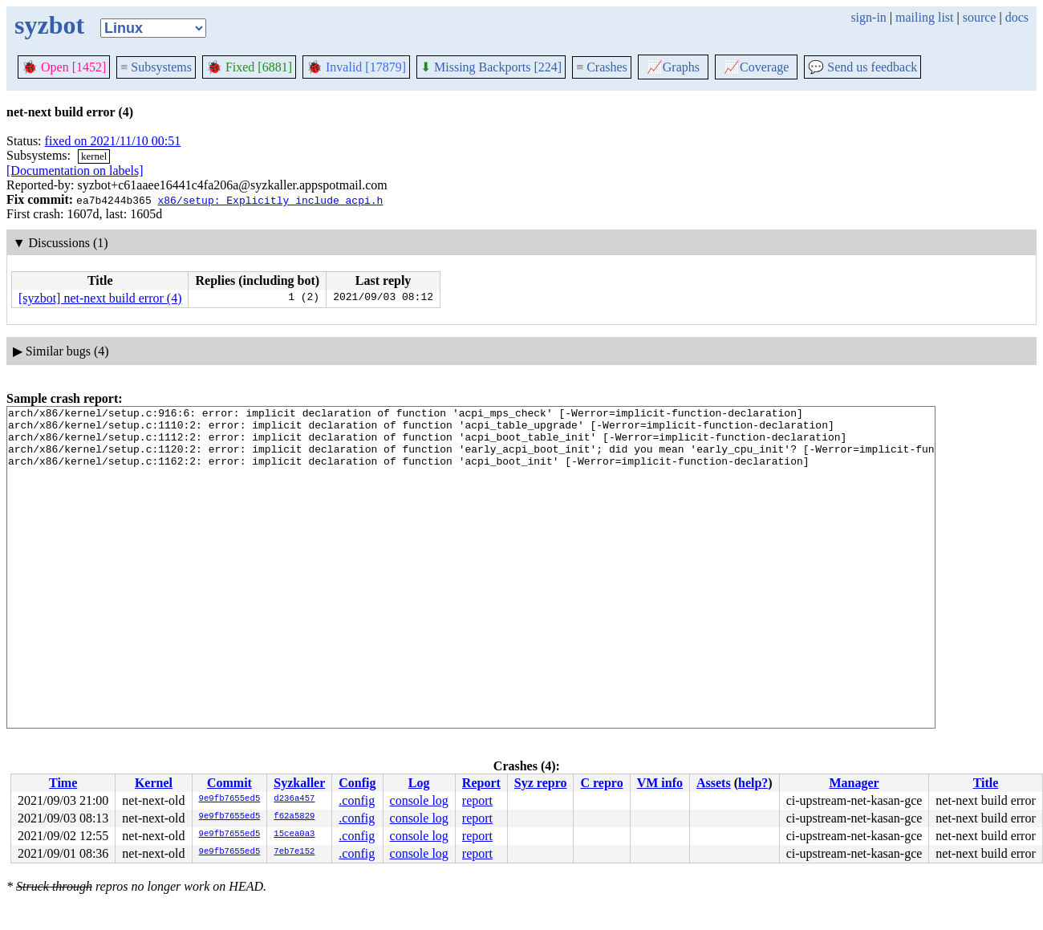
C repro (601, 783)
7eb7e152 (294, 852)
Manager (854, 783)
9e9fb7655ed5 (230, 799)
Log (419, 783)
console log (419, 800)
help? (753, 783)
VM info (660, 783)
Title (986, 783)
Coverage (756, 67)
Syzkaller (299, 783)
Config (357, 783)
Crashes (601, 67)
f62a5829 (294, 816)
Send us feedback (862, 67)
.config (357, 800)
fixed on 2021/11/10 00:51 (113, 141)
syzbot (49, 24)
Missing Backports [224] (491, 67)
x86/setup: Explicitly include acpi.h (270, 200)
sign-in (868, 17)
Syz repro (540, 783)
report (477, 800)
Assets (713, 783)
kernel (94, 156)
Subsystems (156, 67)
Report (481, 783)
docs (1017, 17)
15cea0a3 (294, 834)
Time (63, 783)
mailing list (924, 17)
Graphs (673, 67)
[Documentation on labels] (75, 170)
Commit (229, 783)
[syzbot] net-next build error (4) (99, 298)
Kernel (153, 783)
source (979, 17)
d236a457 (294, 799)
